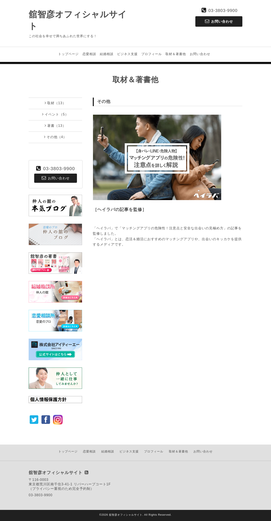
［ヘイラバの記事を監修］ (120, 209)
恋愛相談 (89, 54)
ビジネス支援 (127, 54)
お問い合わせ (200, 54)
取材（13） (55, 103)
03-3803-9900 (223, 10)
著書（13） (55, 125)
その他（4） (55, 137)
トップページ (68, 54)
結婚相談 (106, 54)
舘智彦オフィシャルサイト (125, 514)
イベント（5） (55, 114)
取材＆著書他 (175, 54)
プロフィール (151, 54)
